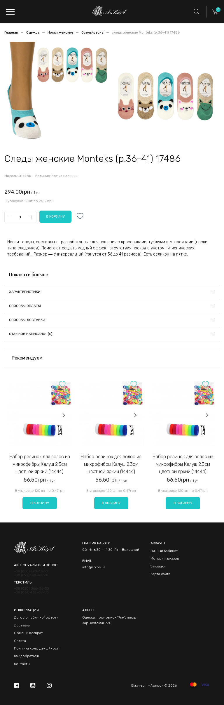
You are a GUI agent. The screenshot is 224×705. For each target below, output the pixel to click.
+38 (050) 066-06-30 (31, 589)
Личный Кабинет (164, 551)
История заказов (164, 558)
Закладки (158, 566)
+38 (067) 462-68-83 (31, 592)
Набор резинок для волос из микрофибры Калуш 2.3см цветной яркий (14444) (39, 464)
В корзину (39, 503)
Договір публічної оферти (36, 617)
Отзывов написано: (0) (30, 334)
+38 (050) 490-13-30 (31, 571)
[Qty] (20, 217)
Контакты (22, 664)
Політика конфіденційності (37, 648)
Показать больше (28, 274)
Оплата (20, 641)
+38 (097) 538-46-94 (31, 575)
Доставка (22, 625)
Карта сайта (160, 574)
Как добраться (26, 656)
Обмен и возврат (28, 633)
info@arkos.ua (93, 567)
